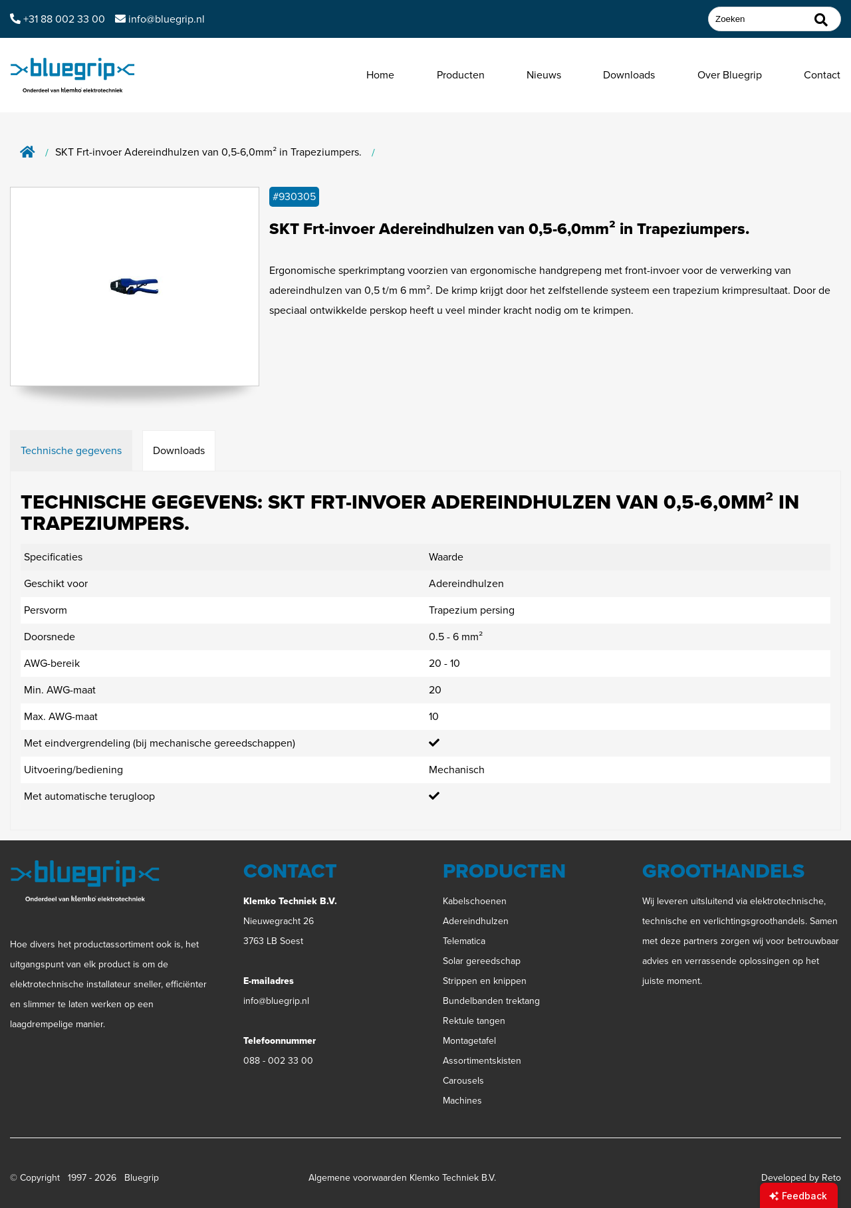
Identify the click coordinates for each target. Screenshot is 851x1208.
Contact (822, 74)
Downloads (629, 74)
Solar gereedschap (482, 961)
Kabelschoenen (475, 901)
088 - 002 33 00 (278, 1061)
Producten (461, 74)
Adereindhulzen (476, 921)
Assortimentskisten (482, 1061)
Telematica (464, 941)
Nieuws (544, 74)
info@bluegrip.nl (276, 1001)
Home (380, 74)
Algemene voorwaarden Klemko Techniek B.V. (402, 1178)
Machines (462, 1101)
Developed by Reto (801, 1178)
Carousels (463, 1081)
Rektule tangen (474, 1021)
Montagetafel (469, 1041)
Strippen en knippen (485, 981)
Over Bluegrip (729, 74)
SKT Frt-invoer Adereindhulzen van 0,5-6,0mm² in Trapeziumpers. (208, 153)
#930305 (294, 196)
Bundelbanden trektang (491, 1001)
